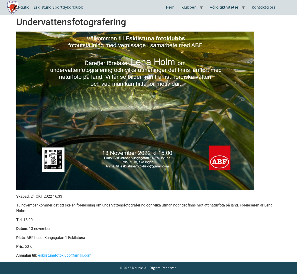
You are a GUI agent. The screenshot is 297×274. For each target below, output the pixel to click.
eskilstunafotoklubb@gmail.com (64, 255)
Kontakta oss (264, 7)
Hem (170, 7)
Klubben (189, 7)
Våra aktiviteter (224, 7)
